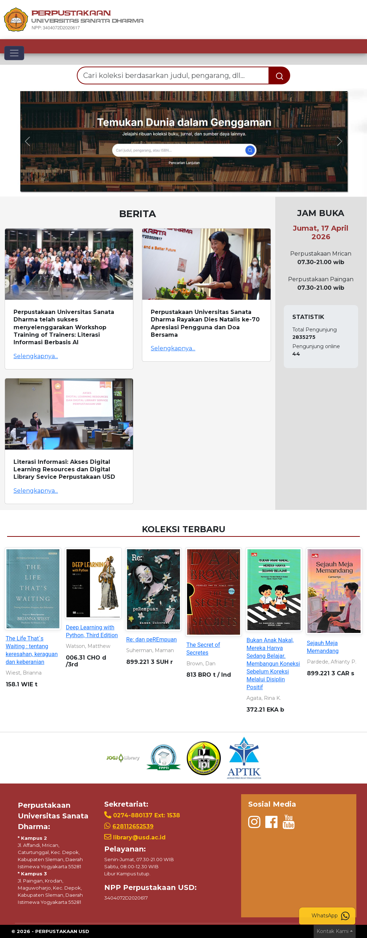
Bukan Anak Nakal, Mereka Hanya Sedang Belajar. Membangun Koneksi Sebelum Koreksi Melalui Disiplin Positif (273, 664)
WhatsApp (331, 916)
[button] (27, 141)
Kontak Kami (333, 931)
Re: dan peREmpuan (151, 639)
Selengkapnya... (36, 356)
